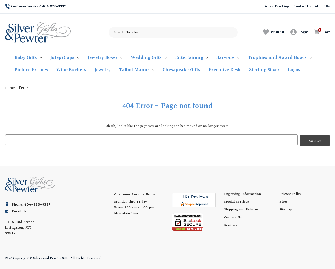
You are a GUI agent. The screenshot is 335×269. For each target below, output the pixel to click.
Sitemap (285, 209)
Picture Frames (31, 70)
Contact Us (302, 6)
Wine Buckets (71, 70)
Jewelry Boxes (105, 57)
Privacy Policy (290, 193)
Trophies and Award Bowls (280, 57)
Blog (283, 201)
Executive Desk (225, 70)
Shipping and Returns (241, 209)
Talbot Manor (136, 70)
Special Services (236, 201)
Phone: (31, 204)
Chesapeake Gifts (181, 70)
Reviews (230, 225)
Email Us (19, 211)
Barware (227, 57)
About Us (322, 6)
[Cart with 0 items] (320, 32)
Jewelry (102, 70)
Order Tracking (276, 6)
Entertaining (191, 57)
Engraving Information (242, 193)
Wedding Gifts (149, 57)
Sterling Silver (264, 70)
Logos (294, 70)
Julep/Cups (64, 57)
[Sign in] (299, 32)
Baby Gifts (28, 57)
